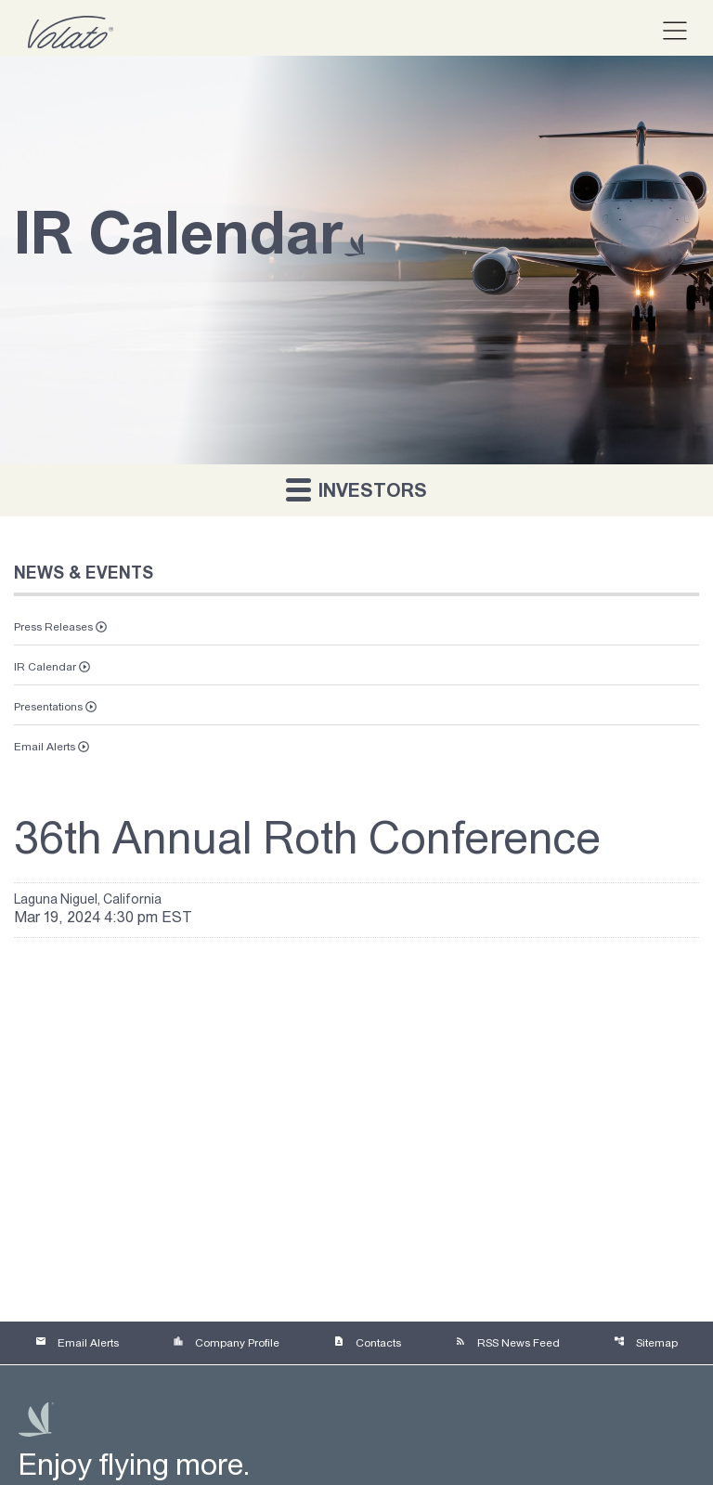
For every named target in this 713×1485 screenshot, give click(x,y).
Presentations (48, 706)
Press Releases (53, 626)
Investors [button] (356, 489)
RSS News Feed (507, 1341)
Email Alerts (44, 746)
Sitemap (646, 1341)
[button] (666, 32)
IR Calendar (45, 666)
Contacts (367, 1341)
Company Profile (226, 1341)
